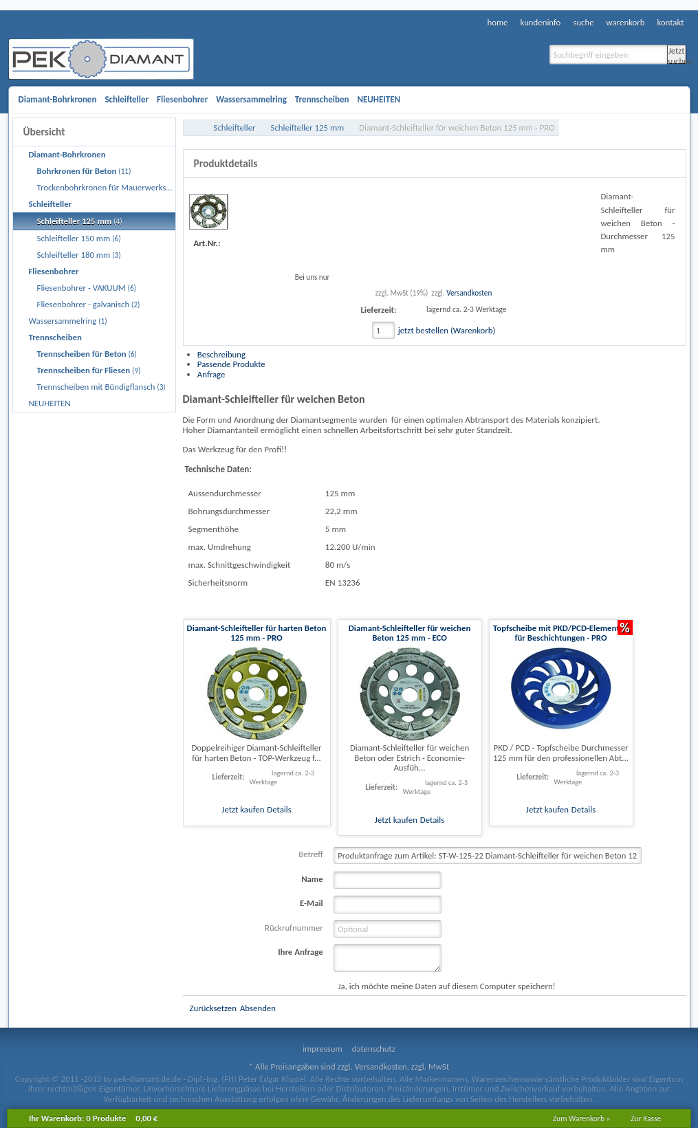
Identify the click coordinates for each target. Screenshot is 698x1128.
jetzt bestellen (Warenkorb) (447, 330)
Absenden (258, 1008)
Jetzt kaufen (242, 809)
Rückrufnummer (294, 927)
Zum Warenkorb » (582, 1118)
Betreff (310, 854)
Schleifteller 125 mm (308, 127)
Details (279, 809)
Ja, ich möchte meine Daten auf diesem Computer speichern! (446, 986)
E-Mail (311, 903)
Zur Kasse (646, 1118)
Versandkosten (469, 293)
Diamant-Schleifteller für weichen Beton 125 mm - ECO (410, 633)
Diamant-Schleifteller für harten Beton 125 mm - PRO (257, 633)
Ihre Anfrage (300, 952)
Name (312, 879)
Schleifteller (235, 127)
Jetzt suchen (677, 54)
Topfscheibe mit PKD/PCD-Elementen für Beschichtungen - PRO (561, 633)
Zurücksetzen (213, 1008)
